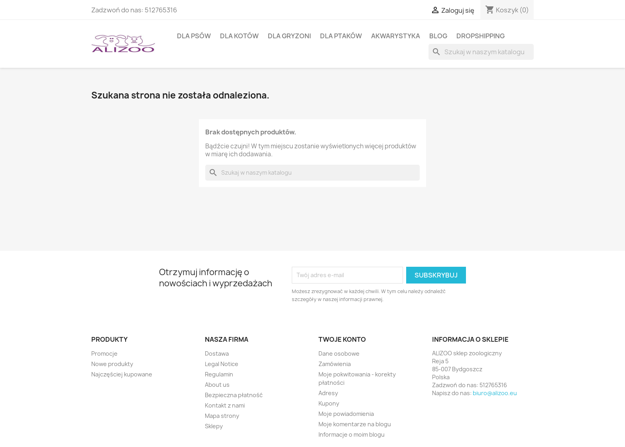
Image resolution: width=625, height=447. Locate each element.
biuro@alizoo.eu (495, 393)
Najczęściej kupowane (121, 374)
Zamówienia (334, 364)
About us (217, 384)
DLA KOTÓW (239, 36)
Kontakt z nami (225, 405)
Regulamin (219, 374)
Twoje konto (342, 339)
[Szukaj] (481, 52)
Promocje (104, 353)
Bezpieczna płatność (234, 395)
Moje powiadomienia (346, 413)
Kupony (328, 403)
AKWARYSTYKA (395, 36)
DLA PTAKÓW (341, 36)
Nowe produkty (112, 364)
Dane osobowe (339, 353)
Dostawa (217, 353)
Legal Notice (221, 364)
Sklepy (214, 426)
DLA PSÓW (194, 36)
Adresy (328, 393)
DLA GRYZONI (289, 36)
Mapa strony (222, 415)
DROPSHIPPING (480, 36)
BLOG (438, 36)
